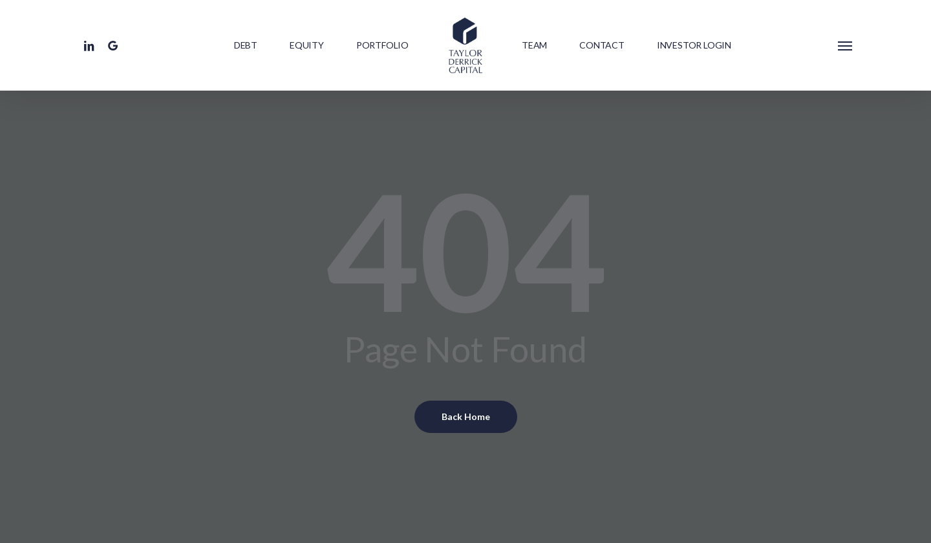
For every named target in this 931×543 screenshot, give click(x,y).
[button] (845, 45)
